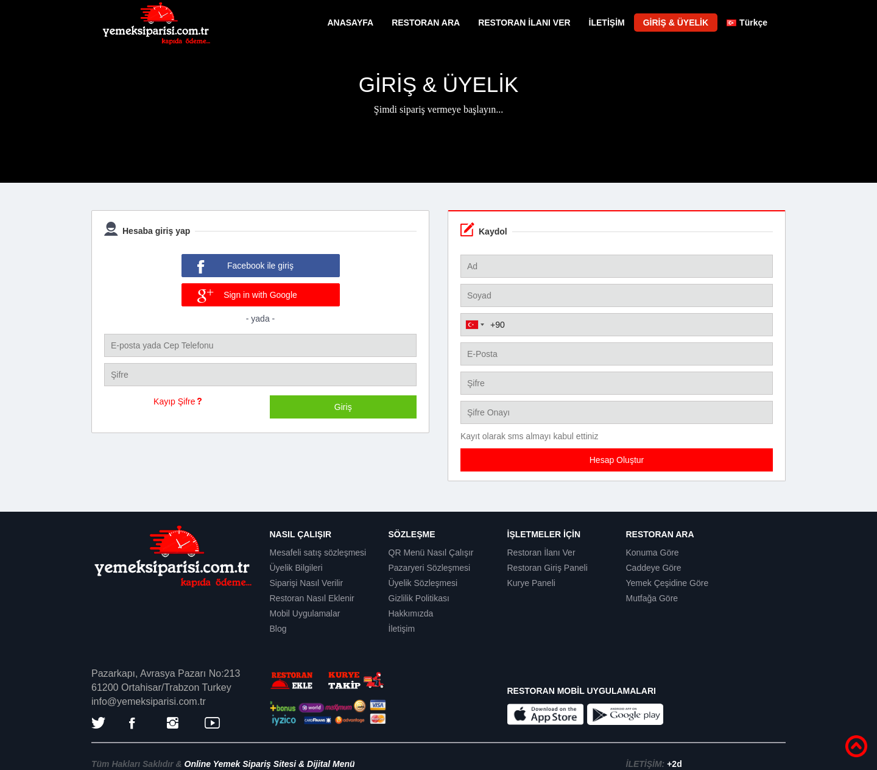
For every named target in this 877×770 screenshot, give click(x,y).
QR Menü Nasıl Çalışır (431, 552)
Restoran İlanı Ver (541, 552)
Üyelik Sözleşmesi (423, 583)
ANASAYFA (350, 22)
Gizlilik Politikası (419, 598)
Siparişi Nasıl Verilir (306, 583)
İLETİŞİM (607, 22)
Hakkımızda (411, 613)
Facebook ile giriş (245, 267)
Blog (278, 629)
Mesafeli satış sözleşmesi (318, 552)
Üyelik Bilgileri (296, 568)
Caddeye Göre (654, 568)
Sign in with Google (247, 296)
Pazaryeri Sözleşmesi (430, 568)
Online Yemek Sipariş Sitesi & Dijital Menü (270, 764)
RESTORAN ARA (426, 22)
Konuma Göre (652, 552)
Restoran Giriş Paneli (547, 568)
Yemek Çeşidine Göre (667, 583)
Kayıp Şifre (177, 401)
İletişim (402, 629)
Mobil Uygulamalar (305, 613)
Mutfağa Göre (652, 598)
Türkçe (747, 22)
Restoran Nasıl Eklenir (312, 598)
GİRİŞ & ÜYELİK (675, 22)
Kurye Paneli (531, 583)
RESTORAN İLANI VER (524, 22)
